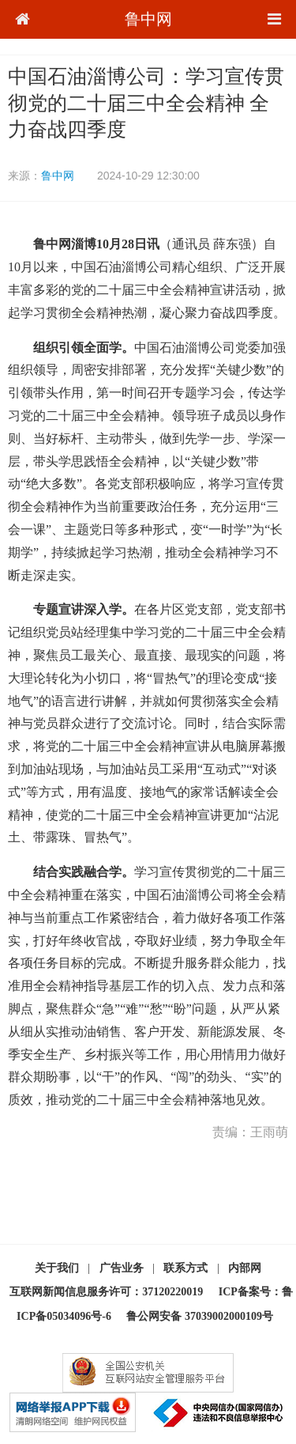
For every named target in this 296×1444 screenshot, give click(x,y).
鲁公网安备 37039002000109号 (199, 1316)
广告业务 (121, 1268)
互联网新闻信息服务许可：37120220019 (106, 1292)
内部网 (244, 1268)
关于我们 (57, 1268)
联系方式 (185, 1268)
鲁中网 (148, 19)
